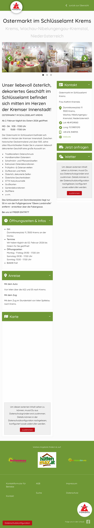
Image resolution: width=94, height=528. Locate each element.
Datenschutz (72, 492)
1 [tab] (43, 75)
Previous (9, 58)
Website (67, 136)
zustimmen (27, 429)
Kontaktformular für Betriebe (16, 485)
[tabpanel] (24, 57)
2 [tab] (47, 75)
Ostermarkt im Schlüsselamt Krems (47, 28)
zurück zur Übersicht (79, 5)
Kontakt (68, 85)
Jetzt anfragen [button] (73, 147)
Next (84, 58)
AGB (38, 483)
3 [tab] (51, 75)
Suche (39, 492)
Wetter (67, 157)
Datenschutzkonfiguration (17, 523)
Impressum (71, 483)
